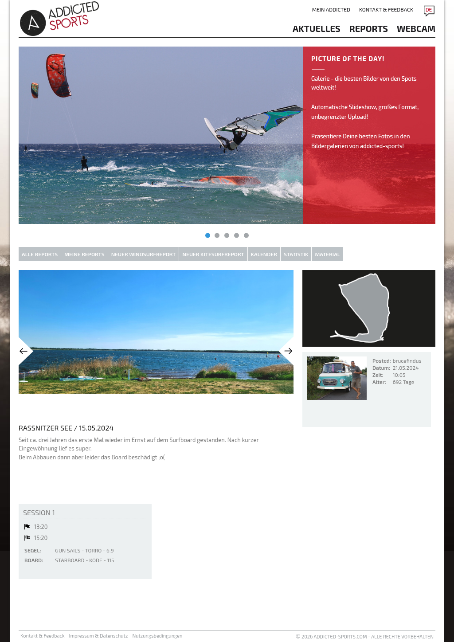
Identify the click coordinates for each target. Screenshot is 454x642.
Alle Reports (40, 254)
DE (429, 9)
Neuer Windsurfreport (143, 254)
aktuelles (316, 28)
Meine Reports (84, 254)
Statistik (296, 254)
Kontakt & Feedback (386, 9)
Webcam (416, 28)
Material (327, 254)
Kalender (264, 254)
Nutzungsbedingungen (157, 635)
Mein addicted (331, 9)
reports (368, 28)
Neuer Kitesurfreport (213, 254)
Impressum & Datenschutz (98, 635)
